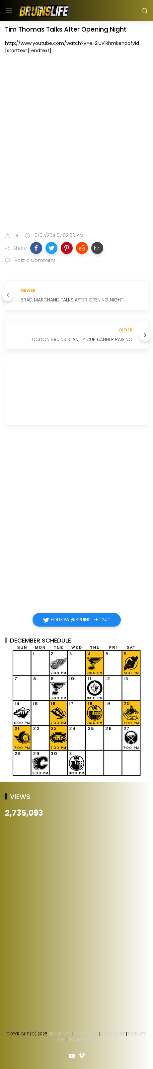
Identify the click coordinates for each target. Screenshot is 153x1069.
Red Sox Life (113, 1034)
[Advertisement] (76, 144)
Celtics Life (86, 1034)
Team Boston (81, 1039)
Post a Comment (34, 260)
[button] (36, 248)
